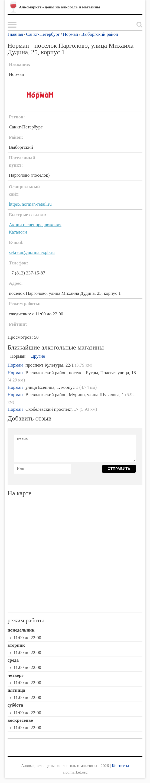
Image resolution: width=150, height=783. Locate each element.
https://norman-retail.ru (30, 204)
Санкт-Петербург (43, 34)
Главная (15, 34)
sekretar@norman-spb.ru (32, 252)
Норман (70, 34)
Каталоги (18, 232)
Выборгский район (99, 34)
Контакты (120, 765)
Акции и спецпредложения (35, 224)
